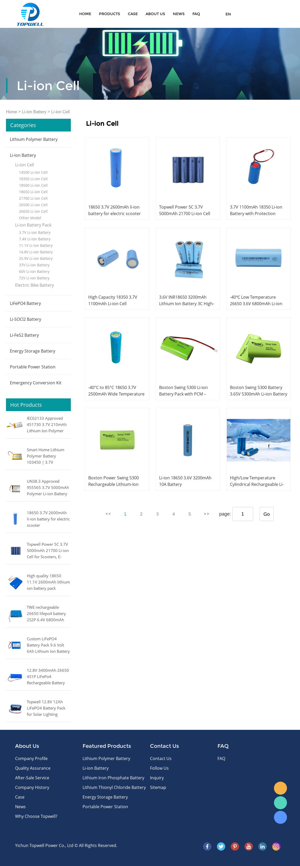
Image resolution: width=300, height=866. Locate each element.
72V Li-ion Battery (34, 277)
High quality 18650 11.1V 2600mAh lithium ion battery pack (48, 582)
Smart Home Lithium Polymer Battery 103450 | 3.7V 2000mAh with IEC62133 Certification (47, 456)
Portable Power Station (32, 367)
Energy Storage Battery (32, 351)
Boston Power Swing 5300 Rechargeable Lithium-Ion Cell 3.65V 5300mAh (113, 484)
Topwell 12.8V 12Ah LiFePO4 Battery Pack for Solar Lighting (46, 708)
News (179, 13)
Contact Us (161, 758)
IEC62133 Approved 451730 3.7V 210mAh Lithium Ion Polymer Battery (47, 425)
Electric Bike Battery (34, 285)
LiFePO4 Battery (25, 303)
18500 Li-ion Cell (33, 185)
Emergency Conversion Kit (35, 383)
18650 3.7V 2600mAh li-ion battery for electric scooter (48, 519)
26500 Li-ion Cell (33, 204)
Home (85, 13)
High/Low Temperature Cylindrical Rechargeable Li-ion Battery (257, 484)
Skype (280, 817)
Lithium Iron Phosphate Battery (113, 778)
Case (133, 13)
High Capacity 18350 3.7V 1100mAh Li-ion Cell (112, 300)
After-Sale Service (32, 778)
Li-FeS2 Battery (24, 335)
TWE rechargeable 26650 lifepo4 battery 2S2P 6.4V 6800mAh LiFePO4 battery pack (46, 614)
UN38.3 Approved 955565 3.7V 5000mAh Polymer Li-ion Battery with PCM (48, 488)
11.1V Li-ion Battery (36, 245)
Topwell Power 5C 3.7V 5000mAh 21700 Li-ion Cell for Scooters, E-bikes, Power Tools (48, 551)
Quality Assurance (33, 768)
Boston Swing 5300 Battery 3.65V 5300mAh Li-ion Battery (258, 391)
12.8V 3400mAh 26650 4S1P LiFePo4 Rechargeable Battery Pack (48, 677)
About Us (155, 13)
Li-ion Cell (60, 112)
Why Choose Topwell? (36, 816)
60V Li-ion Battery (34, 271)
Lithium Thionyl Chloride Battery (114, 787)
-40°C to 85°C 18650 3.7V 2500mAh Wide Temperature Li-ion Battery (116, 394)
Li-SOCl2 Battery (25, 319)
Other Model (30, 217)
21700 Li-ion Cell (33, 198)
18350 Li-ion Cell (33, 178)
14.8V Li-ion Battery (36, 251)
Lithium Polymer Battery (34, 139)
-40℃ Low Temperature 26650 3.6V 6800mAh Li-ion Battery (256, 303)
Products (109, 13)
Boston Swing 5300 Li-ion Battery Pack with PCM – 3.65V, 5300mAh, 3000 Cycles (187, 394)
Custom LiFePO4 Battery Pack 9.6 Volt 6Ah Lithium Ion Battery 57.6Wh (48, 645)
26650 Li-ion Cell (33, 211)
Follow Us (159, 768)
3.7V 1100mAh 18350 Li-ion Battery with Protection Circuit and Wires (256, 213)
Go (267, 514)
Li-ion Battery (34, 112)
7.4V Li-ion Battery (35, 238)
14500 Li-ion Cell (33, 172)
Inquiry (157, 778)
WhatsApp (280, 802)
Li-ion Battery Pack (33, 225)
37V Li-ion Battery (34, 264)
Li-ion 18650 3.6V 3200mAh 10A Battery (185, 481)
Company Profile (31, 758)
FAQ (196, 13)
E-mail (280, 788)
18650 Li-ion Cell (33, 191)
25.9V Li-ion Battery (36, 258)
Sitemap (158, 787)
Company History (32, 787)
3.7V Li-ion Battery (35, 232)
